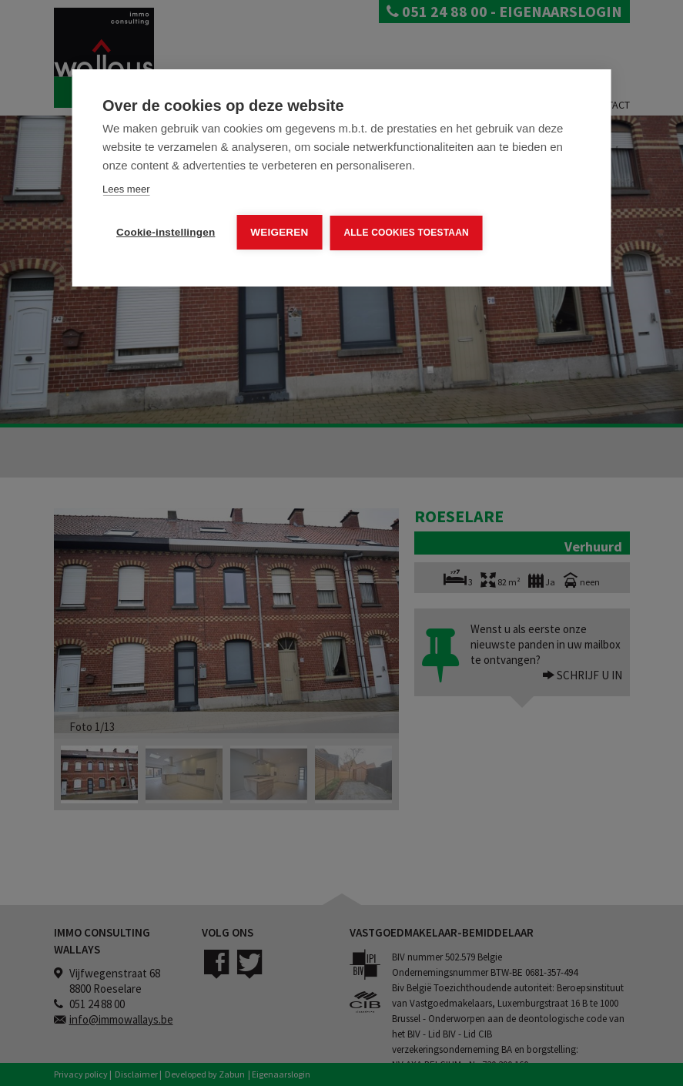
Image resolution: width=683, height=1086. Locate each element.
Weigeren (279, 232)
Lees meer (125, 189)
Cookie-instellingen (165, 232)
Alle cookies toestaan (405, 232)
